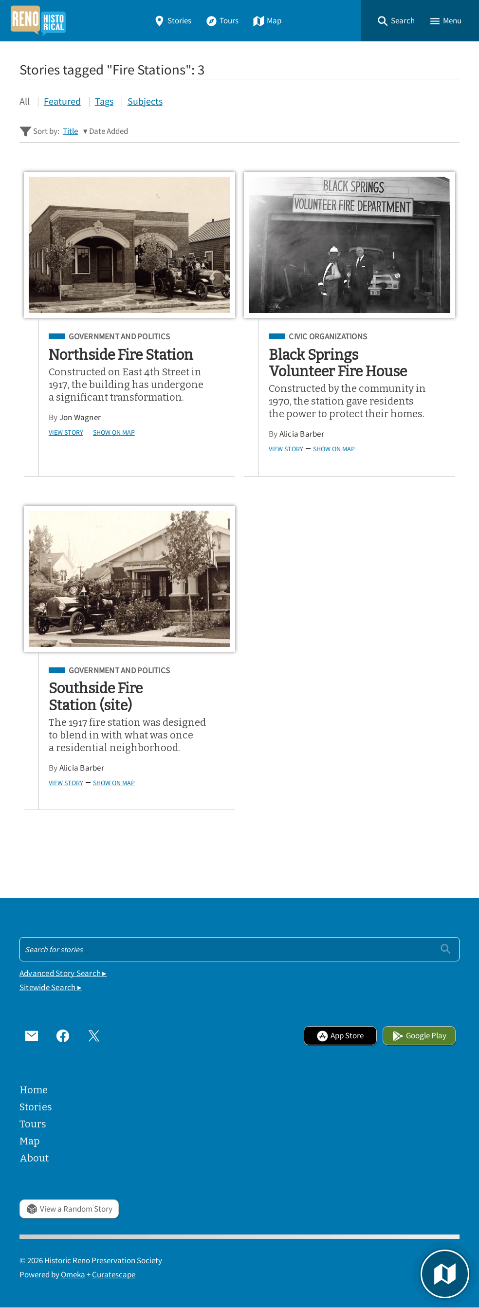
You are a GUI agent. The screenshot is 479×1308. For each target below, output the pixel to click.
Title (70, 131)
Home (33, 1090)
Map (267, 21)
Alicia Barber (301, 434)
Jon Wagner (80, 417)
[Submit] (445, 949)
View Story (66, 432)
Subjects (145, 101)
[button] (395, 20)
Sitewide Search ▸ (50, 987)
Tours (222, 21)
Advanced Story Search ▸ (63, 973)
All (24, 101)
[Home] (38, 20)
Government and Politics (119, 337)
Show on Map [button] (114, 432)
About (34, 1158)
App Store (340, 1036)
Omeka (73, 1275)
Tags (104, 101)
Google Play (419, 1036)
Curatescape (113, 1275)
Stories (172, 21)
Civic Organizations (328, 337)
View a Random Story (69, 1209)
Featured (62, 101)
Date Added (108, 131)
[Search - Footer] (239, 949)
